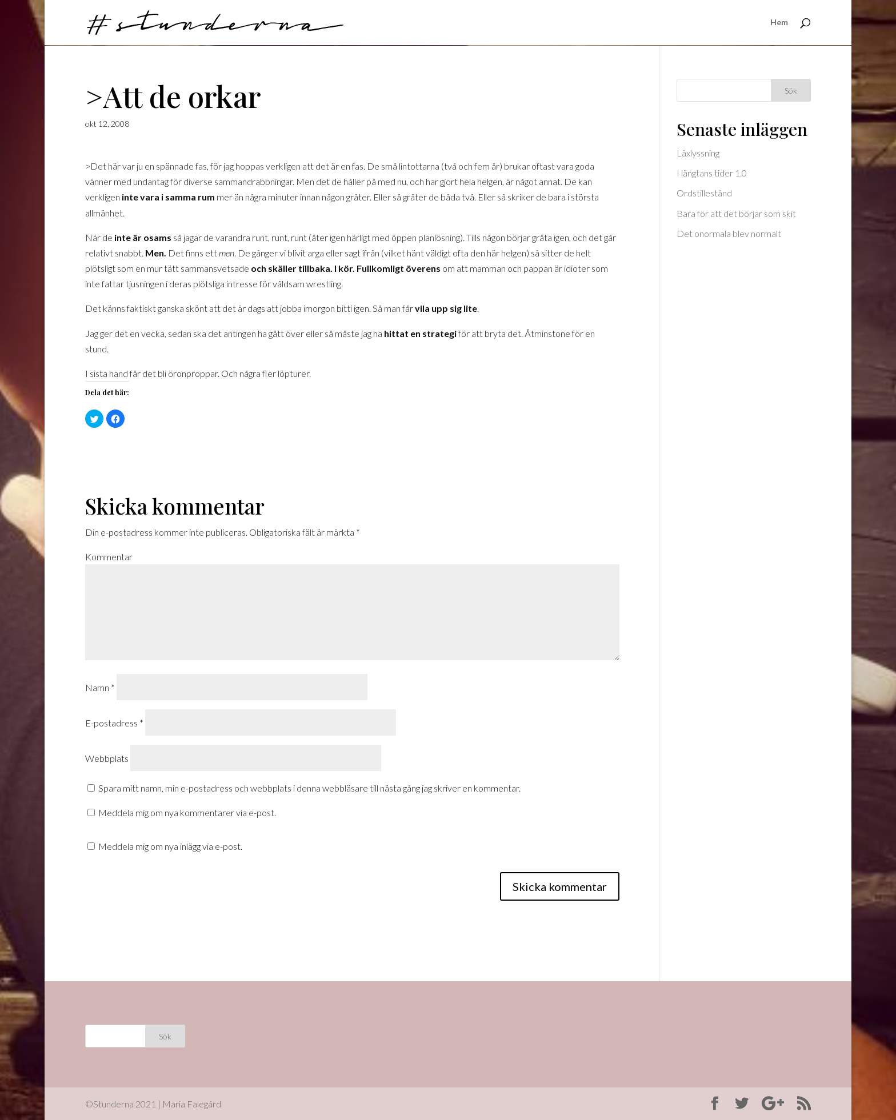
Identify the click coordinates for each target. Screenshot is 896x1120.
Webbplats (107, 758)
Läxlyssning (698, 152)
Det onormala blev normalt (729, 233)
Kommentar (109, 556)
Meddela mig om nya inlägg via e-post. (170, 846)
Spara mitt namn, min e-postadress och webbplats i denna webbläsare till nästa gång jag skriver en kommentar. (309, 787)
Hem (779, 23)
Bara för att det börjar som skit (736, 213)
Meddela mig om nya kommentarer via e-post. (187, 812)
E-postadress (114, 722)
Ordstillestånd (704, 192)
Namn (100, 687)
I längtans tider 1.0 (712, 172)
